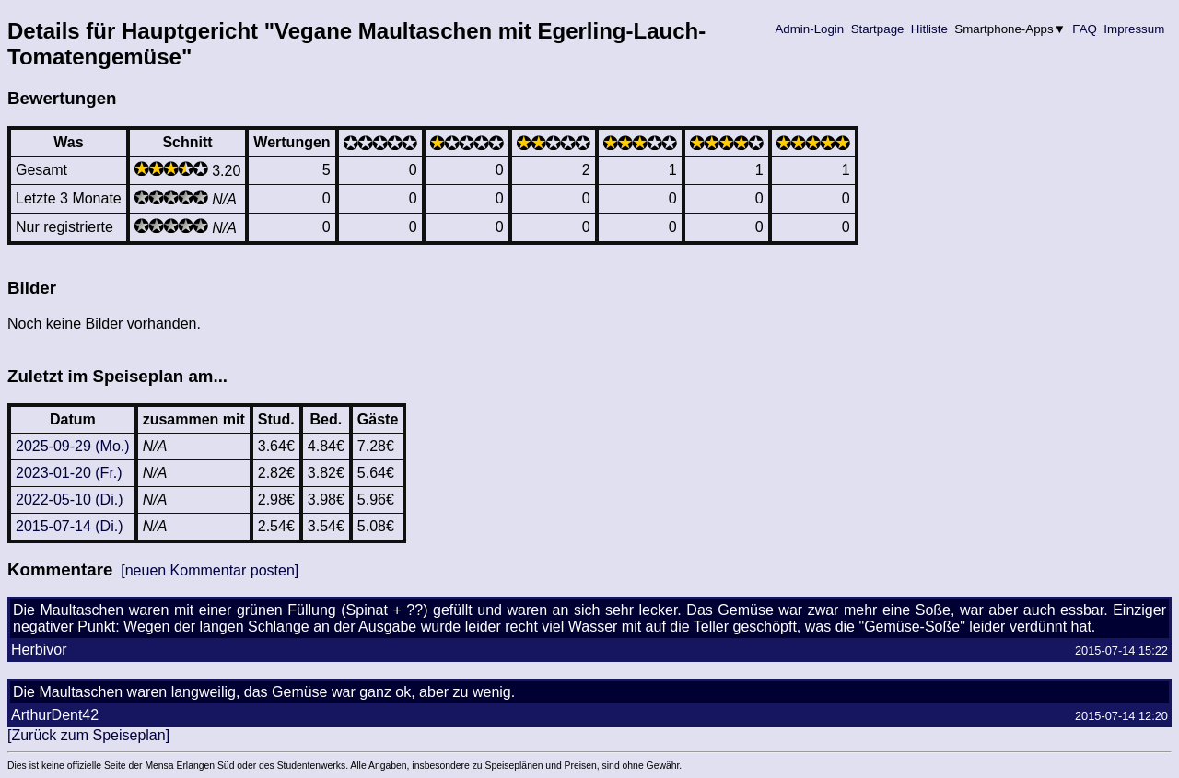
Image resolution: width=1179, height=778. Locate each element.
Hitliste (929, 29)
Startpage (877, 29)
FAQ (1085, 29)
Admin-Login (809, 29)
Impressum (1134, 29)
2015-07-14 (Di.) (69, 526)
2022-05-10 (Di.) (69, 499)
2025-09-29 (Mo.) (73, 446)
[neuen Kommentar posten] (209, 570)
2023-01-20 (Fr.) (69, 473)
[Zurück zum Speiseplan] (88, 735)
